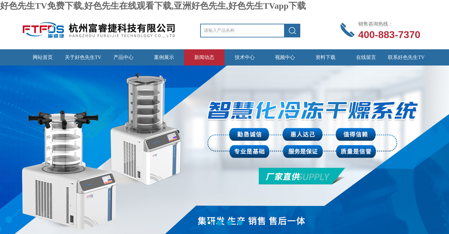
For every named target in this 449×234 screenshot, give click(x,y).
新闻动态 (204, 57)
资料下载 (326, 57)
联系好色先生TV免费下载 (406, 60)
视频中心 (285, 57)
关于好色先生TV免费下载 (83, 60)
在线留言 (366, 57)
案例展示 (164, 57)
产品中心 (123, 57)
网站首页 (43, 57)
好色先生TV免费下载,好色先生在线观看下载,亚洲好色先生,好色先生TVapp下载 (153, 6)
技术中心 (245, 57)
